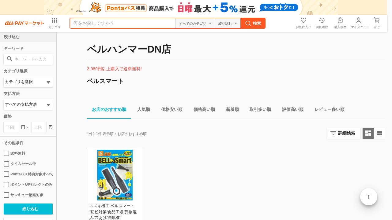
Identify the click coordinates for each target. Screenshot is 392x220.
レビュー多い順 (327, 110)
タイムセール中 (20, 164)
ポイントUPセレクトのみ (28, 184)
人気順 (141, 110)
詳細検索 (346, 132)
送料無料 (14, 153)
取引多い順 (258, 110)
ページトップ (368, 196)
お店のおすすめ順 (106, 110)
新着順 (230, 110)
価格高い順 (202, 110)
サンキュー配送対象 (23, 195)
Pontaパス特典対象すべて (28, 174)
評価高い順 (290, 110)
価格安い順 (169, 110)
